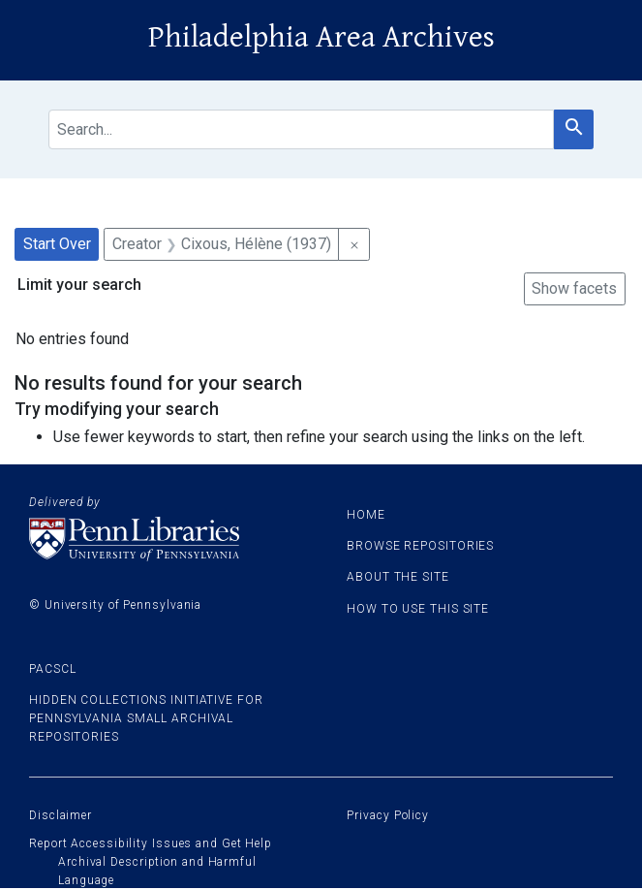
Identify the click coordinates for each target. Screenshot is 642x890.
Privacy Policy (388, 815)
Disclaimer (60, 815)
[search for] (301, 129)
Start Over (57, 244)
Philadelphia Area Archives (321, 37)
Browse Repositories (420, 546)
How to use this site (418, 609)
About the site (398, 577)
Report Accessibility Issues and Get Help (150, 843)
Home (366, 515)
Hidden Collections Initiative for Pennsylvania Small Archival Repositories (146, 718)
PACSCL (52, 669)
